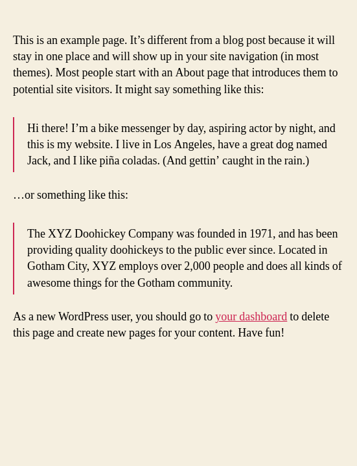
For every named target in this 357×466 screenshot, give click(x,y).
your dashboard (251, 316)
